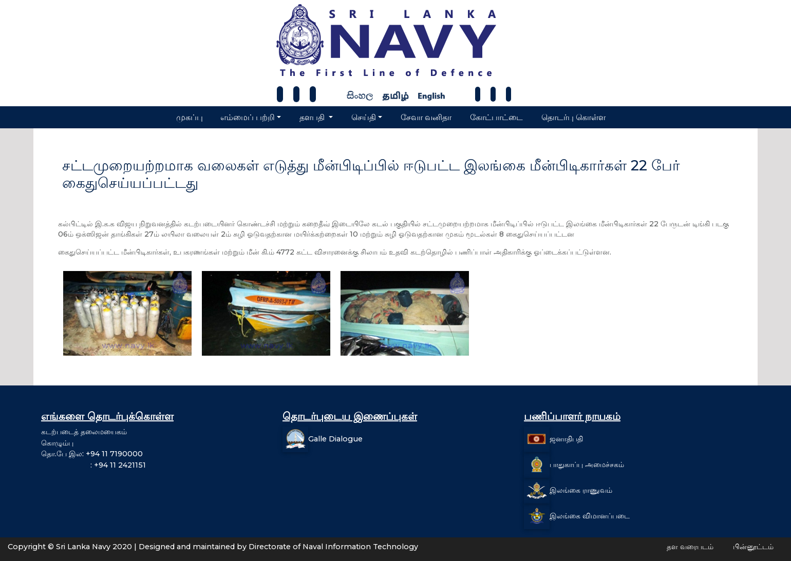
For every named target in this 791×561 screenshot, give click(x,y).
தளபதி (313, 117)
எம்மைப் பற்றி (247, 117)
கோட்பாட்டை (496, 117)
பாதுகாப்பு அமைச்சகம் (587, 464)
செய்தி (363, 117)
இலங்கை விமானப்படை (590, 515)
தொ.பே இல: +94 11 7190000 (92, 453)
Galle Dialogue (335, 438)
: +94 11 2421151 (93, 465)
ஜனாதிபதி (566, 438)
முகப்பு (189, 117)
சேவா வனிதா (426, 117)
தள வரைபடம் (690, 546)
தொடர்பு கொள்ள (573, 117)
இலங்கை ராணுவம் (581, 490)
